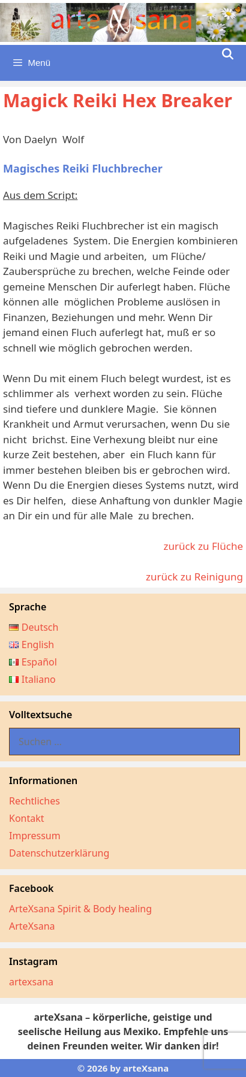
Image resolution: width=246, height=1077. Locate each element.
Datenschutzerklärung (59, 853)
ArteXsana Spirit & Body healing (80, 908)
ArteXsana (32, 926)
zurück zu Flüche (203, 546)
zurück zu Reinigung (194, 576)
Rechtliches (34, 800)
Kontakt (26, 818)
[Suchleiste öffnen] (227, 54)
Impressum (35, 835)
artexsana (31, 981)
